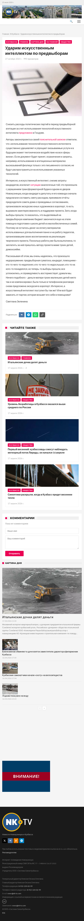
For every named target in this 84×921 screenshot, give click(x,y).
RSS (3, 913)
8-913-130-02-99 (25, 886)
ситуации (35, 184)
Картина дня (37, 42)
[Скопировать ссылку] (42, 314)
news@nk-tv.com (14, 893)
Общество (66, 42)
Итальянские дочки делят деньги (27, 362)
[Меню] (79, 21)
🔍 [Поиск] (71, 21)
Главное (24, 42)
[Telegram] (28, 314)
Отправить (14, 553)
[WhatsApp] (35, 314)
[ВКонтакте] (22, 314)
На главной (52, 42)
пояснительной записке (53, 139)
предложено (25, 132)
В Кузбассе (14, 34)
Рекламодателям (9, 852)
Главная (5, 34)
